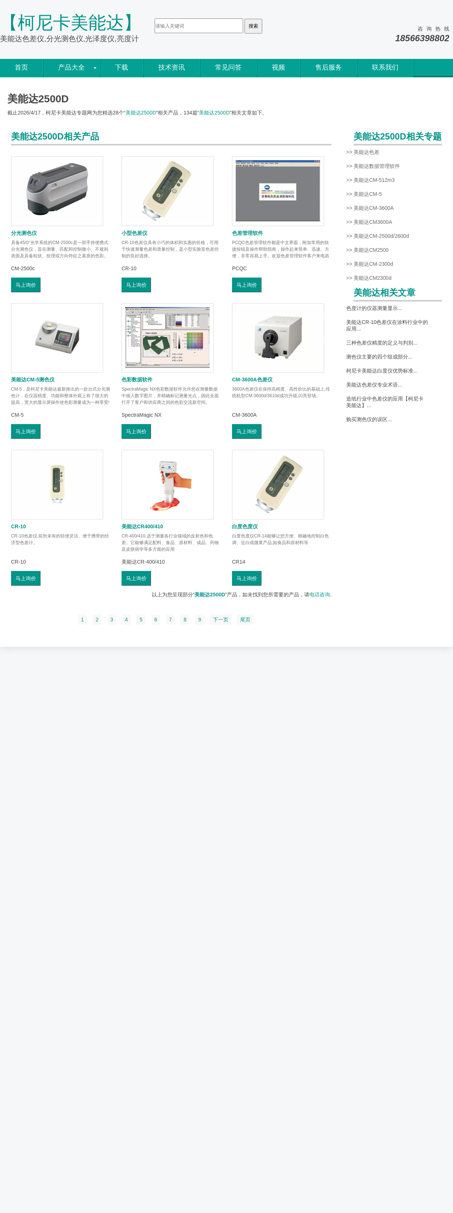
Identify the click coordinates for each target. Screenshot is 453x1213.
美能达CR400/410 (142, 526)
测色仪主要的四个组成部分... (379, 357)
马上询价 (25, 285)
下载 (121, 67)
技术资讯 (171, 67)
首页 (21, 67)
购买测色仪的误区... (369, 419)
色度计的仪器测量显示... (374, 308)
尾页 (245, 620)
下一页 (220, 620)
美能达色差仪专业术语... (374, 385)
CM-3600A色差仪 (252, 379)
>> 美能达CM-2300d (369, 264)
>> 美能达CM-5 (364, 194)
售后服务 (328, 67)
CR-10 (18, 526)
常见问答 (228, 67)
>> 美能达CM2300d (368, 278)
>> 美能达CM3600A (369, 222)
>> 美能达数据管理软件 (373, 166)
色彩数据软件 (137, 379)
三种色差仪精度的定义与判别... (382, 343)
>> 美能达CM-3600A (370, 208)
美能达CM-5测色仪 (33, 379)
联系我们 (385, 67)
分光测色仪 (24, 233)
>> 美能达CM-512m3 (370, 180)
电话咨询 (319, 594)
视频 (278, 67)
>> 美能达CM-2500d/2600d (377, 236)
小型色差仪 (134, 233)
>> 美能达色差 (362, 152)
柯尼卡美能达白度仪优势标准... (382, 371)
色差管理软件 (247, 233)
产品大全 (71, 67)
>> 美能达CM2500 (367, 250)
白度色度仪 (245, 526)
